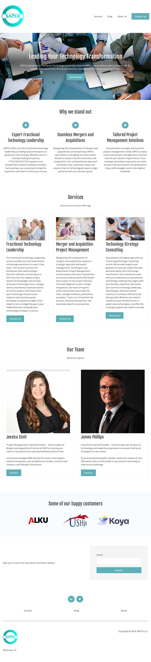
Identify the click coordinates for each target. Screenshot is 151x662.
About (121, 16)
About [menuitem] (124, 610)
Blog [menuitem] (76, 610)
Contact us (140, 16)
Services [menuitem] (28, 610)
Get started (76, 76)
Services (98, 16)
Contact (13, 472)
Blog (109, 16)
